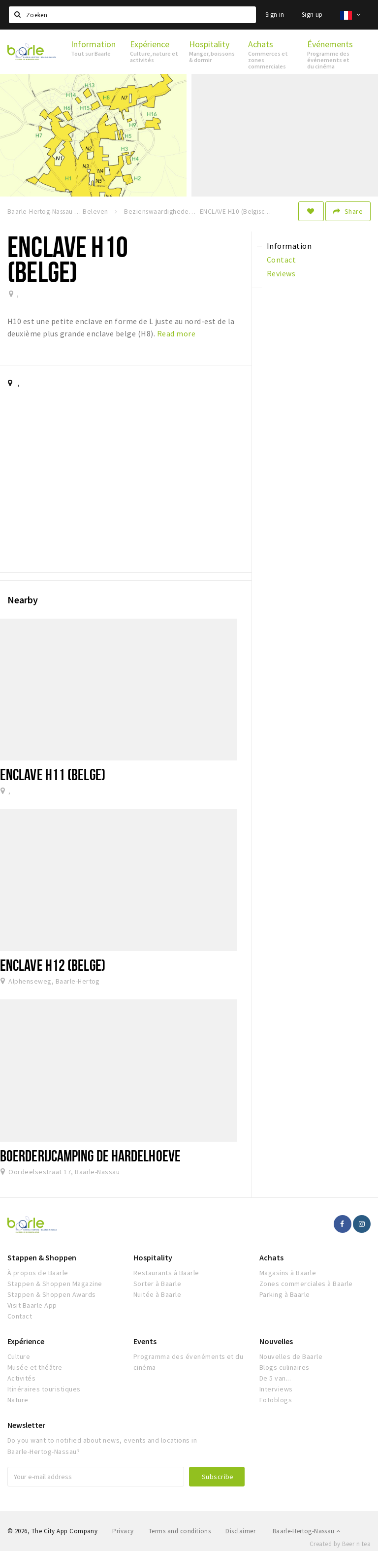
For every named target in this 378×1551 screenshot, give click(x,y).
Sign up (312, 14)
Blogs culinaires (284, 1367)
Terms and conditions (180, 1531)
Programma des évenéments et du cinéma (188, 1362)
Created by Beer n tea (340, 1544)
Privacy (122, 1531)
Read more (176, 333)
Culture (18, 1356)
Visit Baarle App (32, 1305)
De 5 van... (275, 1378)
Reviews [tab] (281, 273)
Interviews (276, 1389)
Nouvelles (276, 1341)
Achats (271, 1257)
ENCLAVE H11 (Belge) (52, 774)
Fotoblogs (275, 1399)
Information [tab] (289, 246)
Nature (18, 1399)
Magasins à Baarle (287, 1272)
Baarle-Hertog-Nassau (307, 1531)
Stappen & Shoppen (41, 1257)
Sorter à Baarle (157, 1283)
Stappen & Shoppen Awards (51, 1294)
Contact (19, 1316)
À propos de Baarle (37, 1272)
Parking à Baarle (284, 1294)
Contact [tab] (281, 259)
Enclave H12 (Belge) (52, 965)
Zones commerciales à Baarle (306, 1283)
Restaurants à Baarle (166, 1272)
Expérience (25, 1341)
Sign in (274, 14)
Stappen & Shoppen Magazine (54, 1283)
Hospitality (152, 1257)
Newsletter (26, 1425)
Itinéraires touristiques (44, 1389)
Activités (21, 1378)
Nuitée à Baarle (157, 1294)
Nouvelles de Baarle (290, 1356)
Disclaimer (240, 1531)
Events (145, 1341)
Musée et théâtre (35, 1367)
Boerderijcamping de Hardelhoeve (90, 1155)
